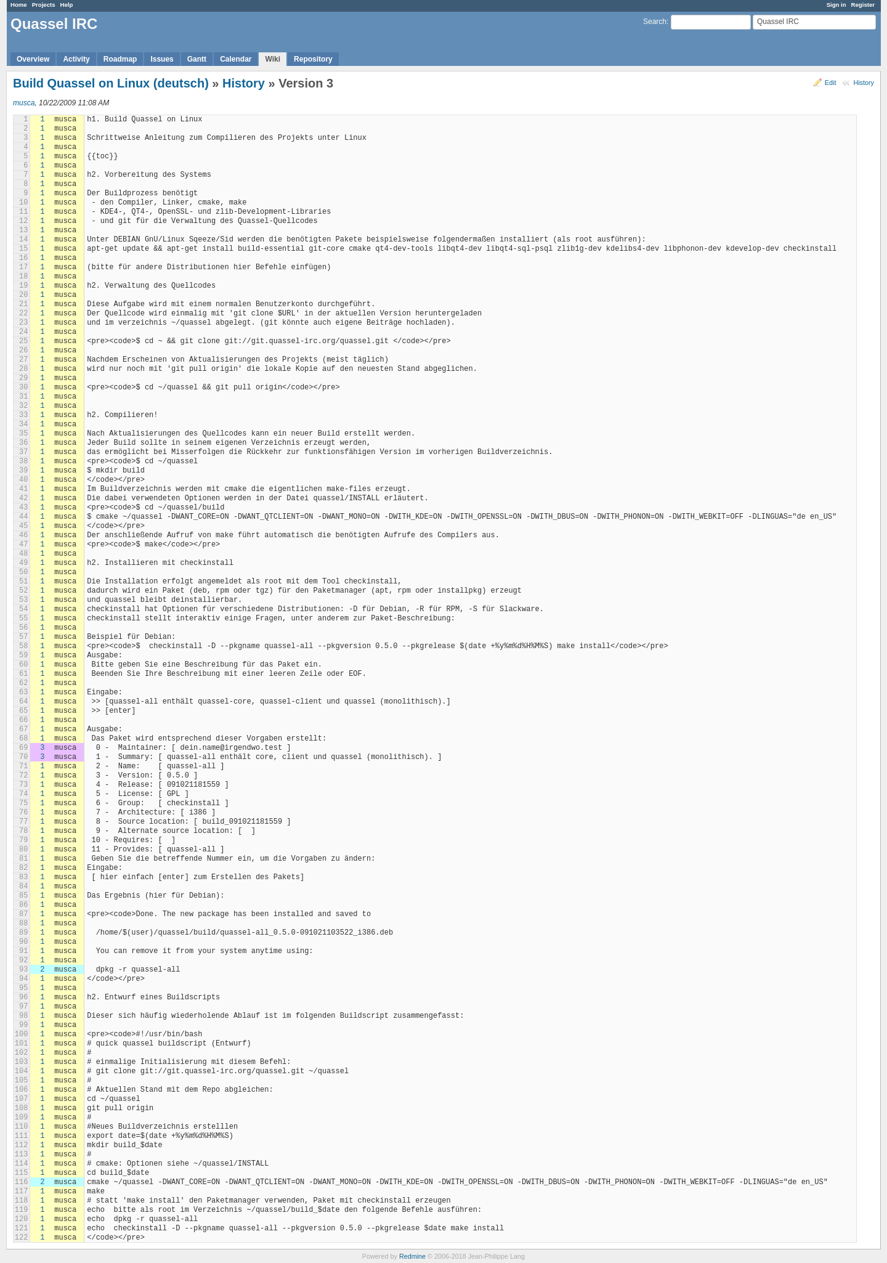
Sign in (836, 4)
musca (23, 103)
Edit (830, 82)
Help (66, 4)
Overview (33, 59)
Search (654, 21)
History (863, 82)
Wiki (272, 59)
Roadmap (120, 59)
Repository (313, 59)
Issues (161, 59)
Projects (43, 4)
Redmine (412, 1256)
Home (18, 4)
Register (863, 4)
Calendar (235, 59)
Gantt (196, 59)
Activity (76, 59)
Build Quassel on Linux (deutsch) (111, 83)
